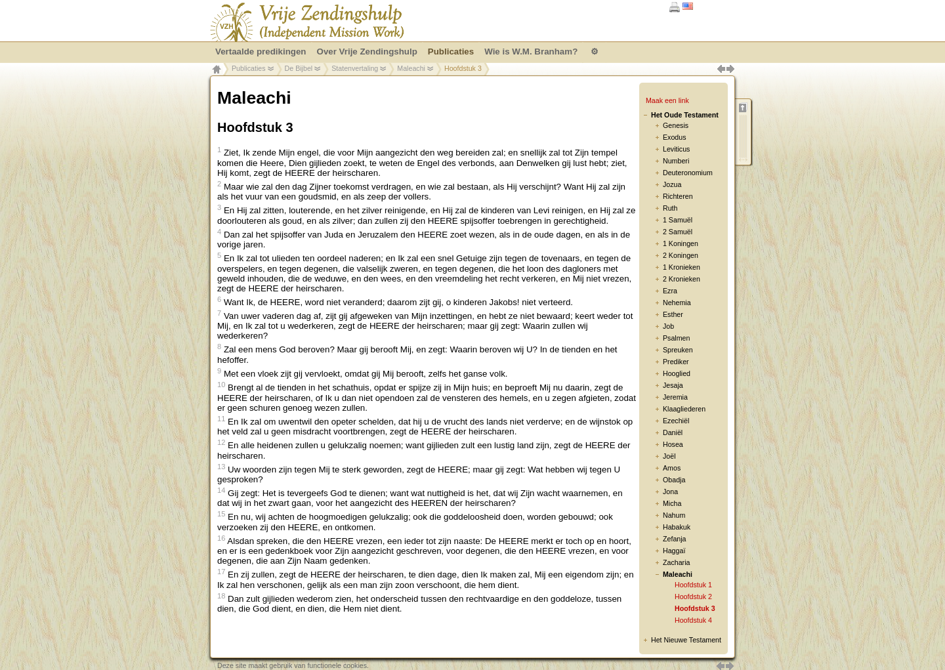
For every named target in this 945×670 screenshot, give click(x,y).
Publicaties (249, 68)
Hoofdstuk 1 (693, 585)
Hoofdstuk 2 (693, 596)
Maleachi (411, 68)
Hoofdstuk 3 (695, 608)
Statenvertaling (354, 68)
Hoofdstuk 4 (693, 620)
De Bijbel (299, 68)
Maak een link (667, 100)
